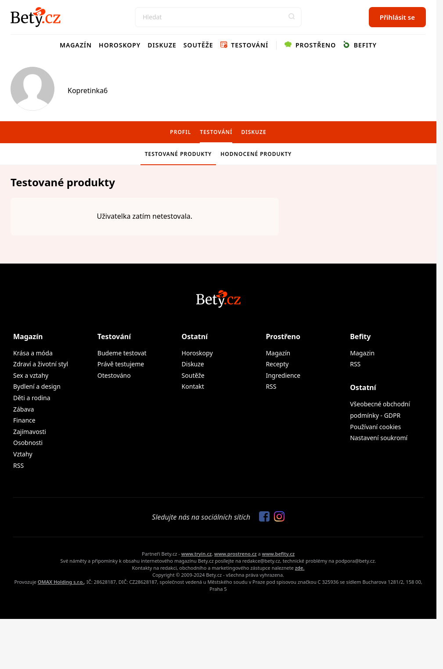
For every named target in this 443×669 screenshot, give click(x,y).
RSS (18, 465)
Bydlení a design (37, 386)
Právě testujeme (120, 364)
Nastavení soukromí (378, 438)
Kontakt (193, 386)
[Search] (218, 17)
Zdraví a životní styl (40, 364)
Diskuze (162, 45)
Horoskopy (119, 45)
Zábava (23, 409)
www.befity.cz (278, 553)
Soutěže (198, 45)
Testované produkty (178, 154)
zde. (300, 567)
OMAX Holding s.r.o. (61, 582)
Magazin (362, 353)
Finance (24, 420)
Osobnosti (28, 442)
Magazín (76, 45)
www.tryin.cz (196, 553)
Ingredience (283, 375)
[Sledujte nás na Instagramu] (277, 517)
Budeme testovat (122, 353)
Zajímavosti (29, 431)
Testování (244, 45)
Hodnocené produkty (256, 154)
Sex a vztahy (30, 375)
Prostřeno (310, 45)
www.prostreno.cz (235, 553)
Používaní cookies (375, 427)
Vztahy (22, 454)
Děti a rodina (31, 398)
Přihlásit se (397, 17)
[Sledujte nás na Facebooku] (262, 517)
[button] (291, 17)
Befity (360, 45)
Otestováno (114, 375)
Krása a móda (33, 353)
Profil (180, 132)
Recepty (277, 364)
